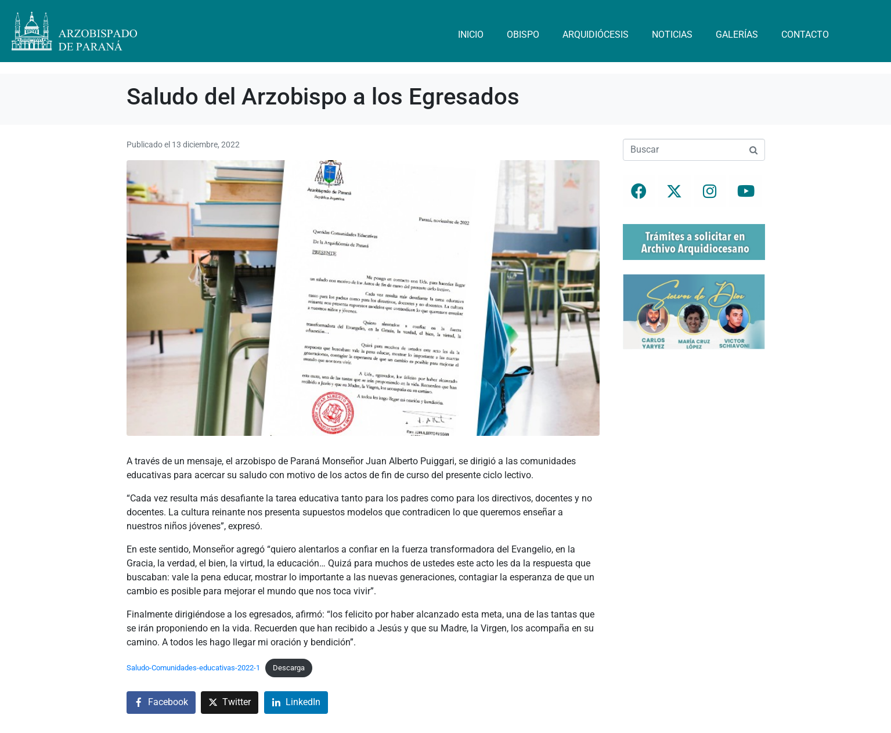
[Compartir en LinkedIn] (296, 702)
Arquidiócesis (595, 34)
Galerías (737, 34)
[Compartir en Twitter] (229, 702)
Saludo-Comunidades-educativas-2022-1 (193, 667)
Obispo (523, 34)
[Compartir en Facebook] (161, 702)
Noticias (672, 34)
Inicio (471, 34)
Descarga (289, 667)
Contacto (805, 34)
